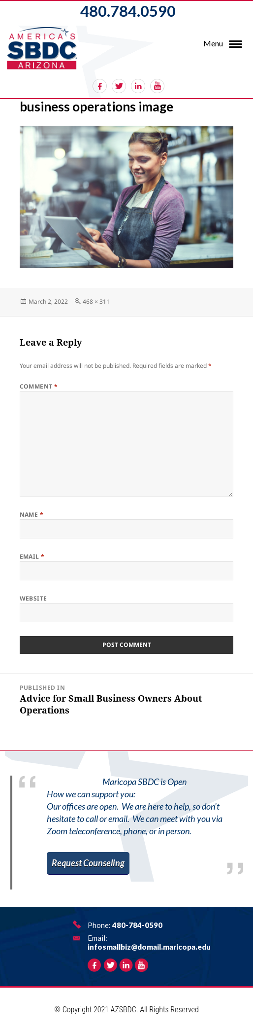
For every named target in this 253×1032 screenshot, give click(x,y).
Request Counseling (88, 862)
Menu (213, 43)
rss (157, 86)
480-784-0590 (137, 925)
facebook (100, 86)
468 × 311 (96, 301)
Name (32, 514)
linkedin (138, 86)
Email (32, 556)
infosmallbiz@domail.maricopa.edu (149, 946)
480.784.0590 (128, 11)
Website (33, 598)
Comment (39, 386)
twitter (119, 86)
